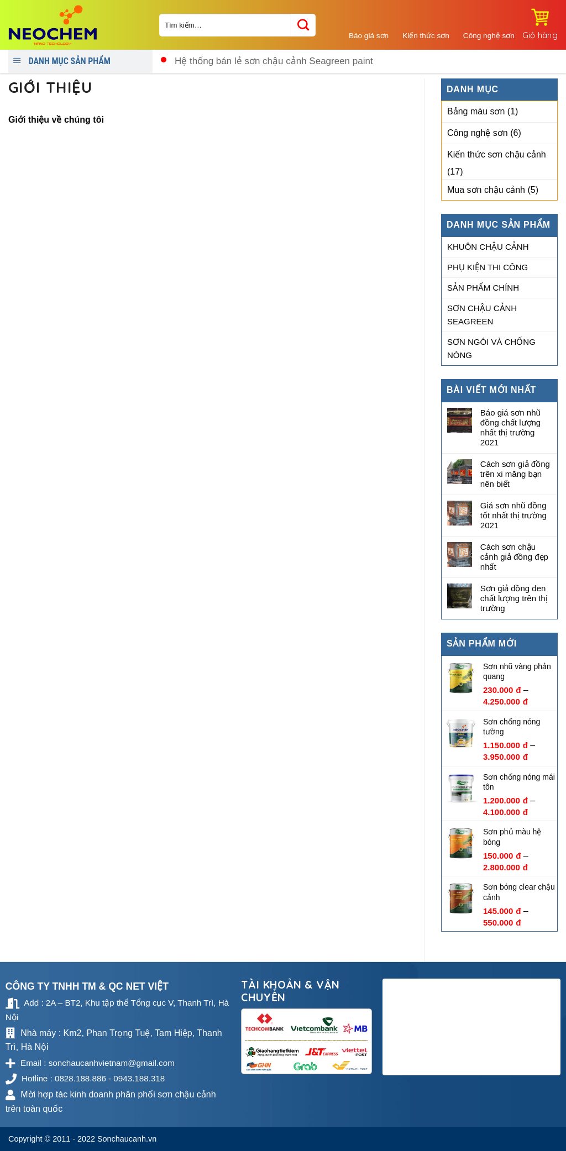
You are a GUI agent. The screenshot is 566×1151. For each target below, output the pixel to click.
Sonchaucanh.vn (126, 1138)
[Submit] (303, 25)
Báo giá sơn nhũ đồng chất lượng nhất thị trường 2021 (510, 427)
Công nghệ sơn (477, 133)
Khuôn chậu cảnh (488, 246)
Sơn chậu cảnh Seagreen (482, 314)
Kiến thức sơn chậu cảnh (496, 154)
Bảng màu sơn (476, 111)
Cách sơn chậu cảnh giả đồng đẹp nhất (514, 556)
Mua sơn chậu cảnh (486, 190)
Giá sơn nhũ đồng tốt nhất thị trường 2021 (513, 515)
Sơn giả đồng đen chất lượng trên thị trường (514, 598)
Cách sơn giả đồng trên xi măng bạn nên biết (515, 473)
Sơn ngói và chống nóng (491, 348)
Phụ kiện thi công (487, 267)
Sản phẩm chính (483, 287)
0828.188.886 (525, 56)
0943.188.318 (525, 67)
